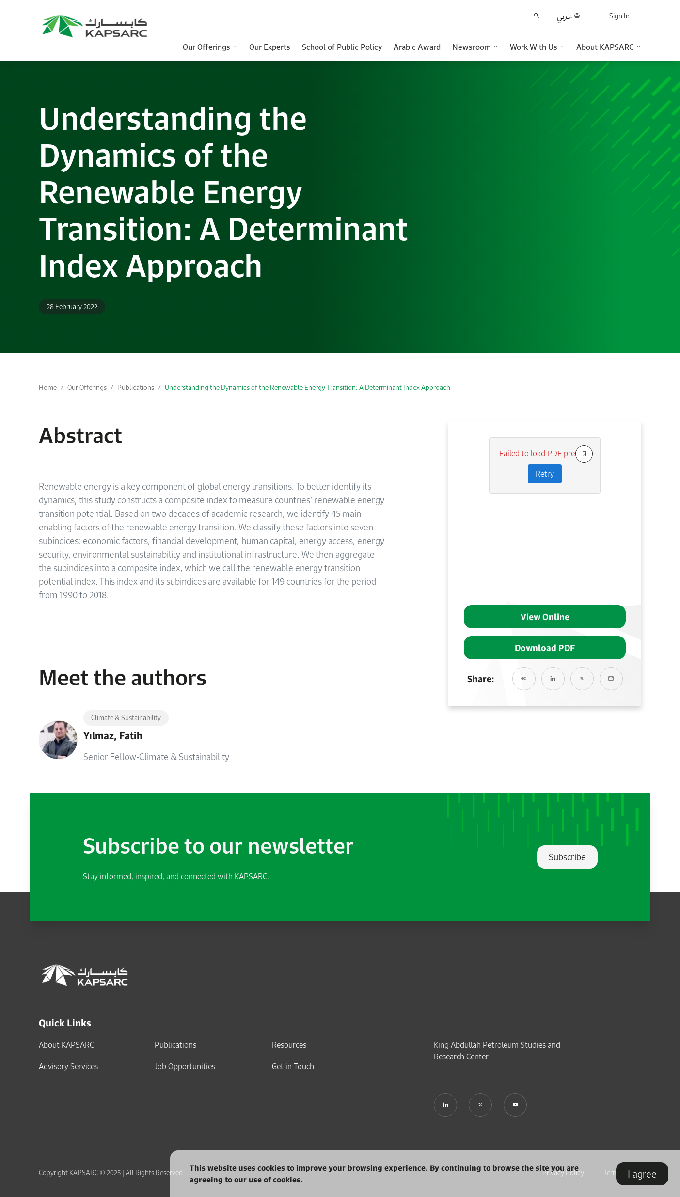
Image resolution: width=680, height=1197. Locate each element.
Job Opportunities (185, 1066)
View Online (545, 616)
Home (48, 387)
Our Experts (269, 47)
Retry (545, 473)
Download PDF (545, 647)
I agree (642, 1174)
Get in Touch (293, 1066)
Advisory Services (68, 1066)
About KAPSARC (66, 1045)
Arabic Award (417, 47)
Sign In (619, 15)
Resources (289, 1045)
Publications (135, 387)
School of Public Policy (342, 47)
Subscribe (567, 857)
